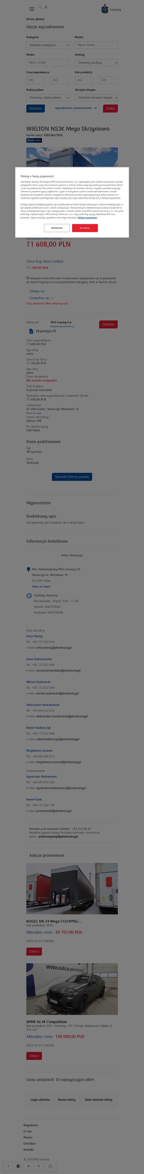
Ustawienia (57, 228)
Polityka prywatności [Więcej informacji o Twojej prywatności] (87, 217)
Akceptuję (85, 228)
